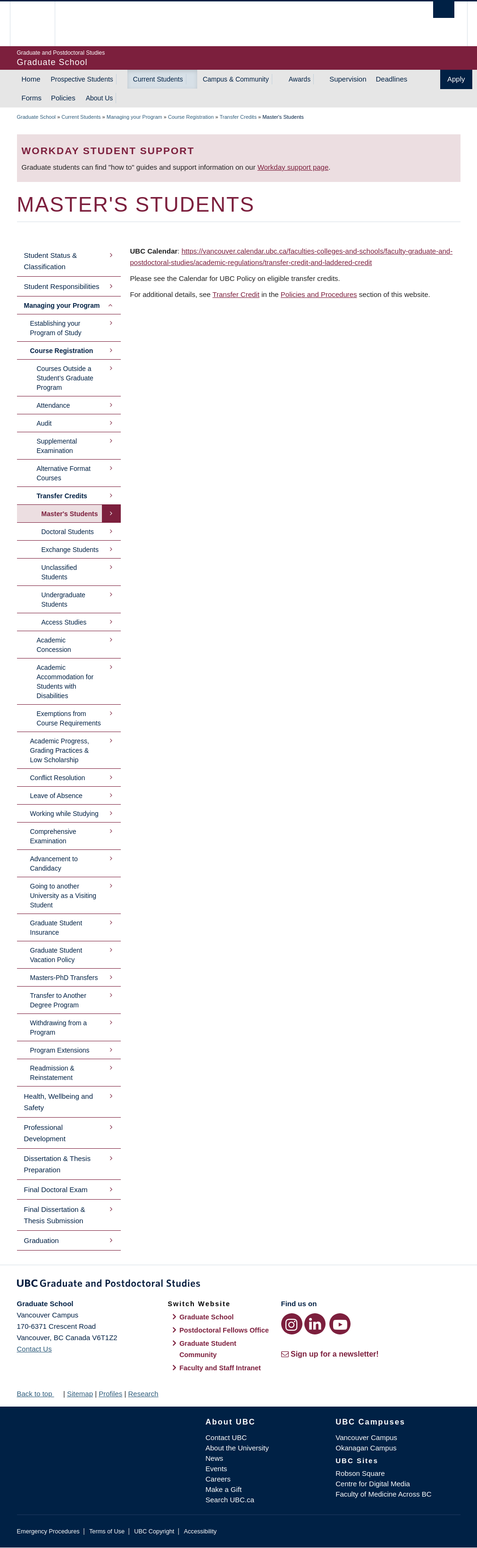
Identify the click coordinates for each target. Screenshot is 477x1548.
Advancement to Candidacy (54, 863)
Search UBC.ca (230, 1500)
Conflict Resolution (57, 778)
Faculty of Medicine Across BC (383, 1494)
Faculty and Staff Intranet (220, 1368)
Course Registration (191, 117)
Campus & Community (236, 79)
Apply (456, 79)
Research (143, 1394)
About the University (237, 1448)
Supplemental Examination (57, 445)
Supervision (347, 79)
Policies (63, 98)
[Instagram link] (291, 1323)
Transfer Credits (237, 117)
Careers (218, 1479)
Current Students (158, 79)
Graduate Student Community (207, 1349)
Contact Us (34, 1349)
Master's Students (70, 514)
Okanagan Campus (365, 1448)
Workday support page (293, 167)
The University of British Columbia (39, 23)
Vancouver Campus (366, 1437)
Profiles (110, 1394)
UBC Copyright (154, 1531)
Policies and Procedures (319, 294)
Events (216, 1469)
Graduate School (36, 117)
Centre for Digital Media (372, 1484)
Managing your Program (134, 117)
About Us (99, 98)
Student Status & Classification (50, 261)
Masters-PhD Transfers (64, 977)
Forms (32, 98)
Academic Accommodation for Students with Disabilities (65, 682)
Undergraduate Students (63, 599)
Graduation (41, 1240)
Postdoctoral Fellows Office (224, 1330)
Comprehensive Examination (53, 836)
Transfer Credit (235, 294)
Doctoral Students (68, 531)
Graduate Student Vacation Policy (56, 955)
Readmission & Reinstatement (52, 1072)
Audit (44, 423)
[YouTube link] (340, 1323)
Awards (299, 79)
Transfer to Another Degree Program (58, 1000)
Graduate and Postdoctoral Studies (238, 1285)
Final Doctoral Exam (56, 1190)
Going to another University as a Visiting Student (63, 895)
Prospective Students (82, 79)
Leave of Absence (56, 795)
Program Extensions (60, 1050)
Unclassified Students (59, 572)
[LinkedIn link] (315, 1323)
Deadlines (392, 79)
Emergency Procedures (48, 1531)
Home (31, 79)
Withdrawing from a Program (58, 1027)
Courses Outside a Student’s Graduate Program (65, 378)
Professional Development (45, 1133)
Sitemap (80, 1394)
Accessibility (200, 1531)
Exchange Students (70, 549)
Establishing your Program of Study (56, 328)
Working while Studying (64, 813)
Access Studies (64, 622)
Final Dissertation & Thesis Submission (54, 1215)
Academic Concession (54, 644)
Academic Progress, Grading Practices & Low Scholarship (59, 750)
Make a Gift (224, 1489)
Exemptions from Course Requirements (69, 718)
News (215, 1458)
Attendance (53, 405)
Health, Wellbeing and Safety (58, 1102)
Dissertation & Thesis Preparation (57, 1164)
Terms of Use (107, 1531)
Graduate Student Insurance (56, 927)
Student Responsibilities (62, 286)
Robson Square (360, 1473)
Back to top (39, 1394)
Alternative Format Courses (64, 473)
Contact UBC (226, 1437)
